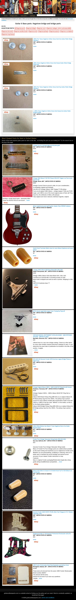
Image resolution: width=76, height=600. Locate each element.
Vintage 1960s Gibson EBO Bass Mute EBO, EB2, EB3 (48, 270)
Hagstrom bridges (31, 28)
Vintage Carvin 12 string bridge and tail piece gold (46, 145)
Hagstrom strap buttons (8, 34)
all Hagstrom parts (19, 28)
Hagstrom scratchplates (67, 31)
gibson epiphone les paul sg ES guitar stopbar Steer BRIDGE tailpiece (52, 206)
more (34, 46)
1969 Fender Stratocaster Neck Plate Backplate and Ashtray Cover (51, 565)
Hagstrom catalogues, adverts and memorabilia (59, 28)
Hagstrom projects (54, 31)
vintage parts (14, 16)
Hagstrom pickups (43, 31)
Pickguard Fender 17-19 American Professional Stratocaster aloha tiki (52, 533)
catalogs (32, 16)
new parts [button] (24, 16)
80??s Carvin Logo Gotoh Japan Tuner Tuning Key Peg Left (49, 311)
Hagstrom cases (41, 28)
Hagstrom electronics (7, 31)
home (5, 16)
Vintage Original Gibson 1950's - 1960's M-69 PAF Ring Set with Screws (52, 387)
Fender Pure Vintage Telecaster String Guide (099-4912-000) (49, 439)
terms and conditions (48, 597)
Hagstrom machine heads (20, 31)
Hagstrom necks (33, 31)
